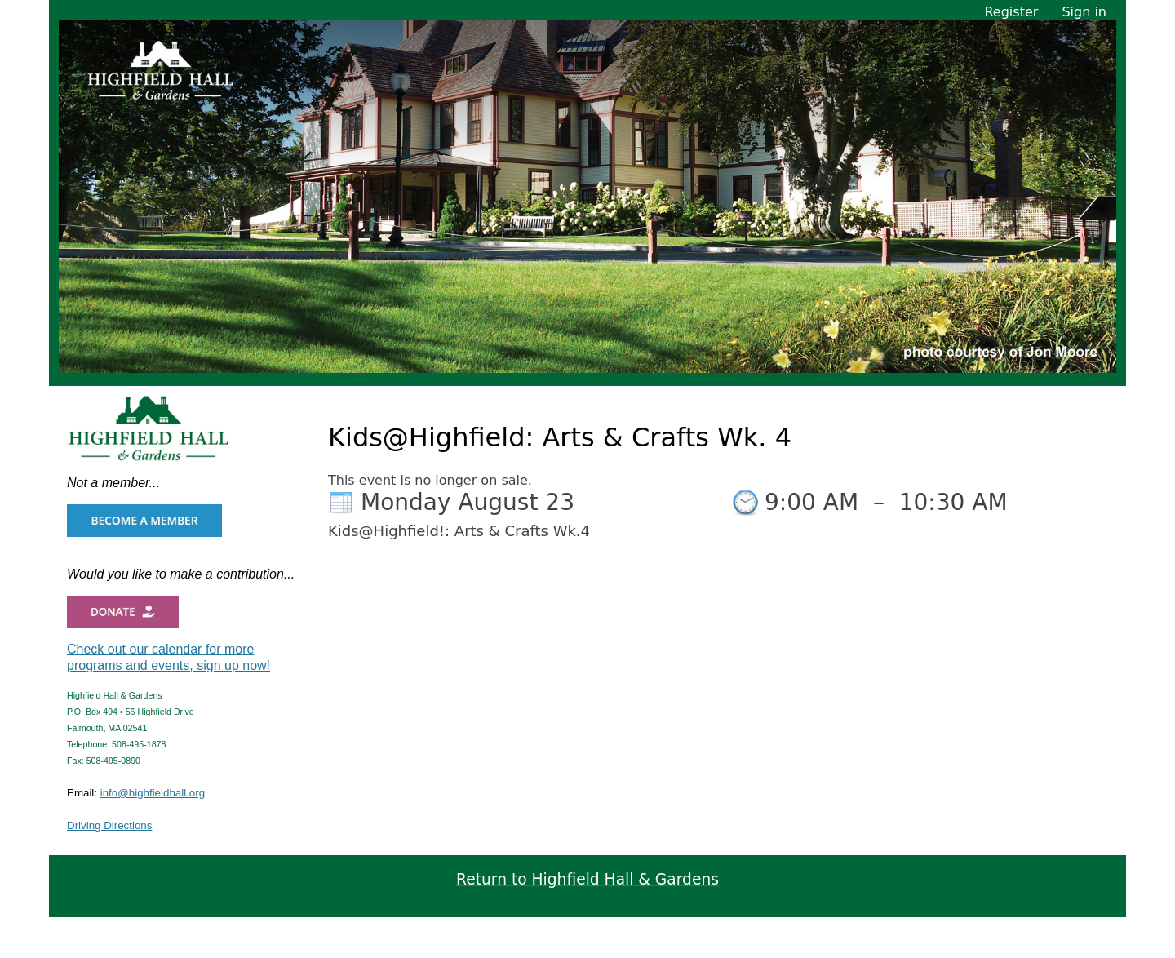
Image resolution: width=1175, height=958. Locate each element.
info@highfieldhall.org (152, 793)
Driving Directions (109, 825)
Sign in (1084, 12)
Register (1011, 12)
